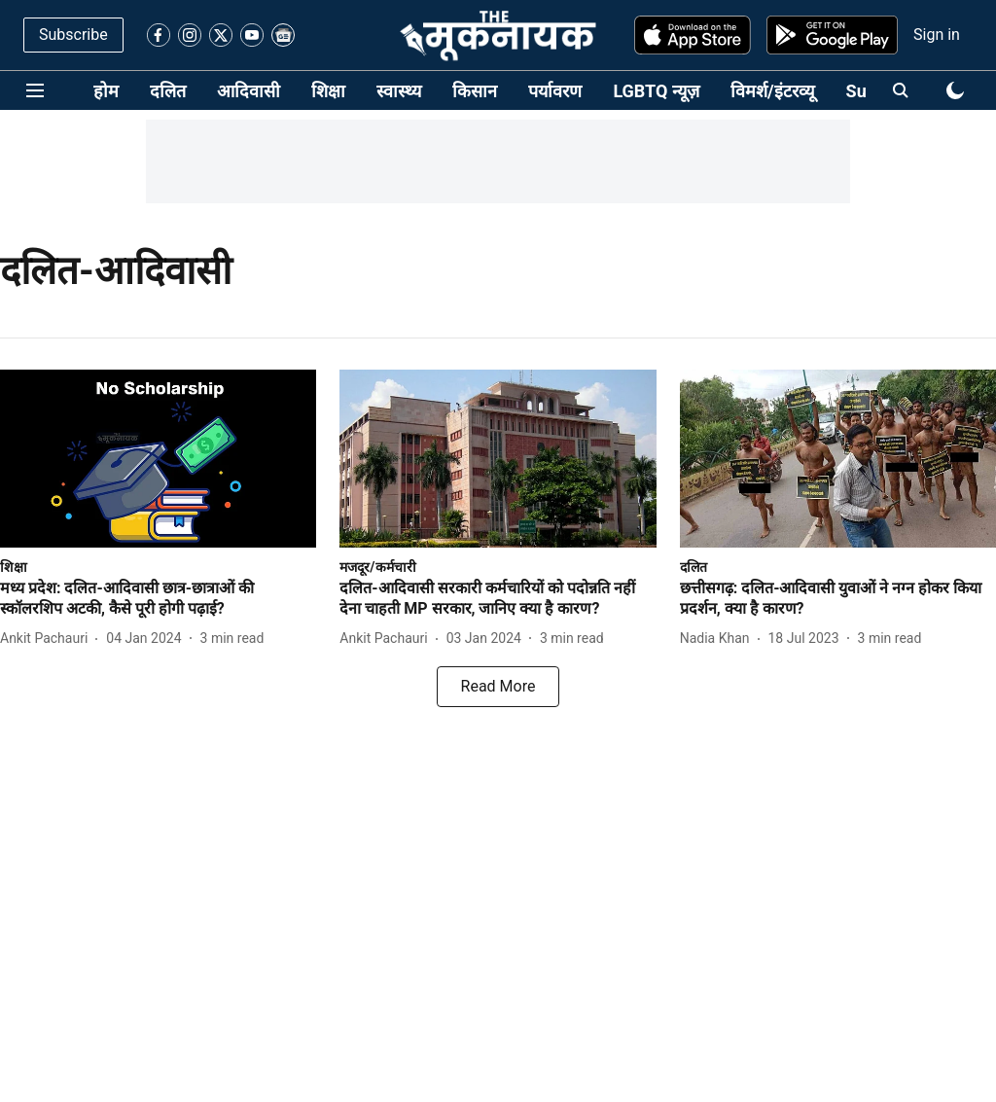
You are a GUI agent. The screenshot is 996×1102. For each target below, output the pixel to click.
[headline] (158, 599)
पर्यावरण (555, 91)
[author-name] (47, 638)
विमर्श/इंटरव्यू (772, 91)
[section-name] (13, 566)
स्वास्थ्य (398, 91)
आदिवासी (248, 91)
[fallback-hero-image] (158, 459)
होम (106, 91)
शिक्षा (328, 91)
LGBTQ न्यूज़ (655, 91)
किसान (474, 91)
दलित (168, 91)
